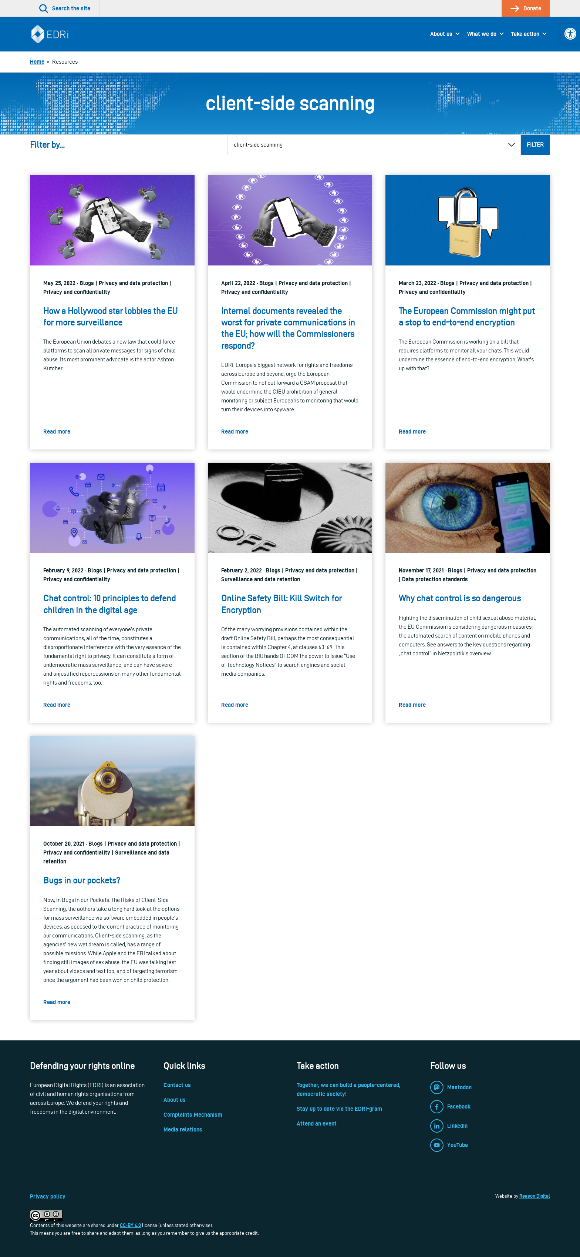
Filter (535, 144)
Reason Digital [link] (534, 1196)
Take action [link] (525, 34)
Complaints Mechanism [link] (192, 1114)
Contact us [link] (177, 1085)
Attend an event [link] (317, 1123)
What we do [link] (481, 34)
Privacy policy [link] (47, 1196)
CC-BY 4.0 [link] (130, 1225)
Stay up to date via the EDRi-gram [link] (339, 1109)
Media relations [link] (182, 1129)
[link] (570, 33)
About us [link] (441, 34)
